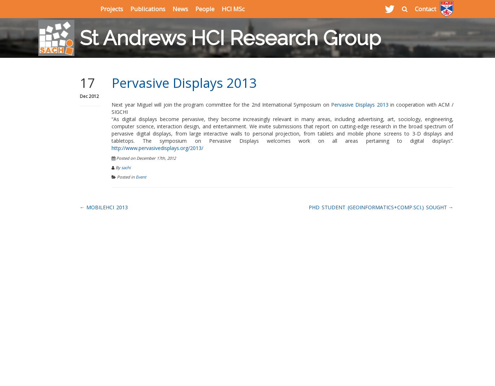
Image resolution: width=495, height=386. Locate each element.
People (204, 9)
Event (141, 177)
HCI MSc (233, 9)
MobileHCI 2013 (107, 207)
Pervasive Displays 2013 (184, 83)
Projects (111, 9)
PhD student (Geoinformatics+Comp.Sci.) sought (378, 207)
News (180, 9)
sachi (126, 167)
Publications (147, 9)
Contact (425, 9)
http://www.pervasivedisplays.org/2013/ (157, 148)
